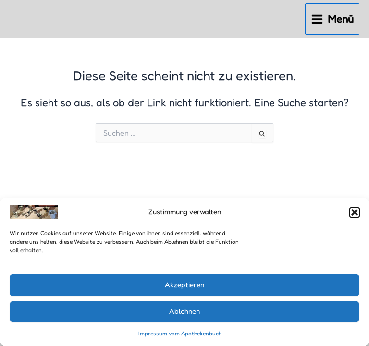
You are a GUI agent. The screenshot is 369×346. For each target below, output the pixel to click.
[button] (354, 212)
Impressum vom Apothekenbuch (179, 333)
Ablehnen (184, 311)
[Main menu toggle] (332, 19)
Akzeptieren (184, 284)
